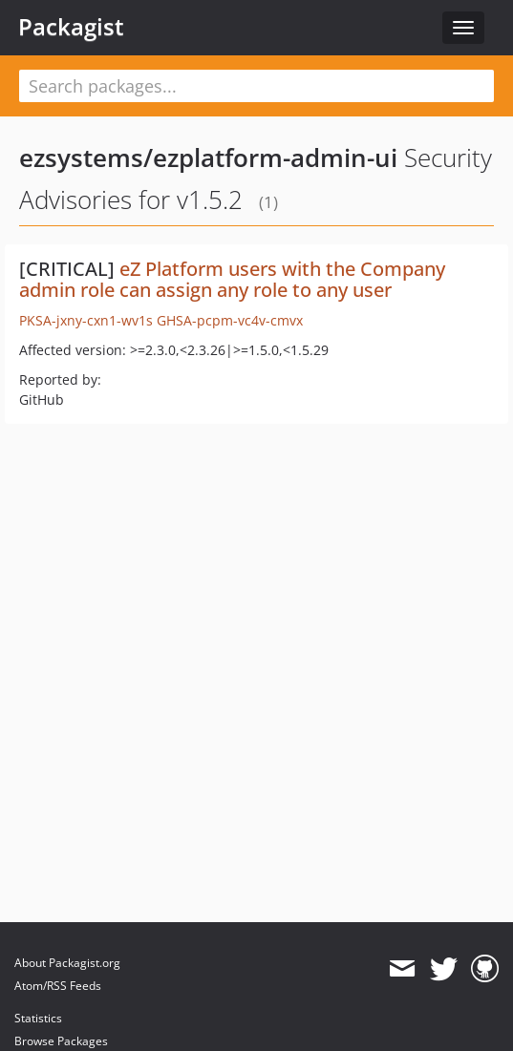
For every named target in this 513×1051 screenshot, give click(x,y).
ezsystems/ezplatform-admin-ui (208, 157)
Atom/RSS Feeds (57, 985)
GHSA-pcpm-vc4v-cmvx (230, 320)
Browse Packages (61, 1041)
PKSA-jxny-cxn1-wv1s (86, 320)
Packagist (71, 26)
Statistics (38, 1018)
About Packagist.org (67, 963)
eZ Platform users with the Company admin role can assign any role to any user (232, 279)
